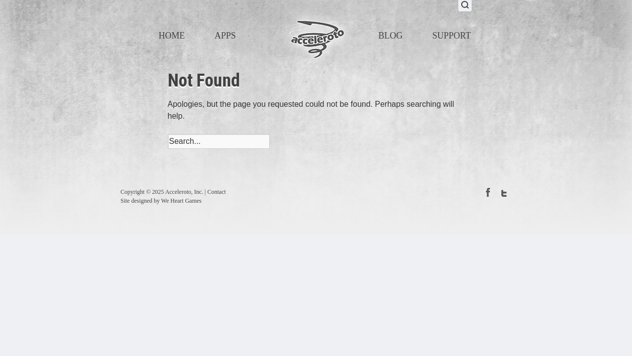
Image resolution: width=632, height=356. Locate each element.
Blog (391, 36)
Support (452, 36)
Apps (225, 36)
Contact (216, 191)
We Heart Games (181, 200)
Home (172, 36)
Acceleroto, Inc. (184, 191)
